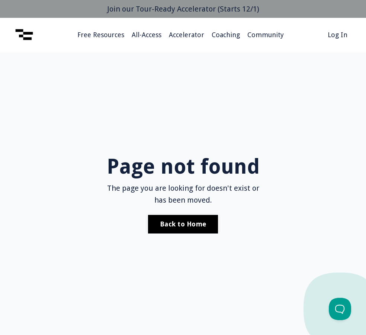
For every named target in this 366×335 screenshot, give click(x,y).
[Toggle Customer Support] (340, 309)
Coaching (226, 35)
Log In (337, 35)
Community (265, 35)
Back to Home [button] (183, 224)
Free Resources (100, 35)
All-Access (146, 35)
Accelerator (186, 35)
